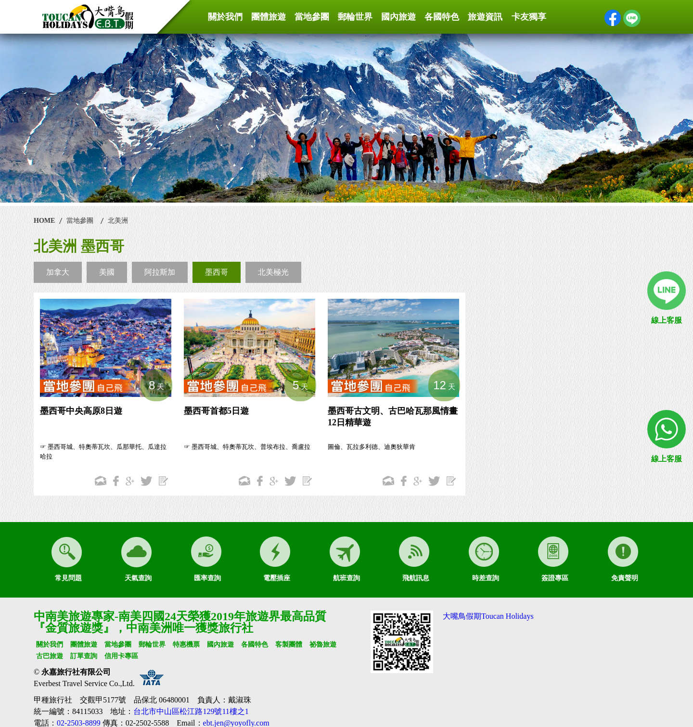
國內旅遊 (398, 17)
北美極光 (273, 272)
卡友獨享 (529, 17)
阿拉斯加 (159, 272)
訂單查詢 (83, 656)
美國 (107, 272)
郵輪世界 (355, 17)
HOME (44, 220)
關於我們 (225, 17)
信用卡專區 (121, 656)
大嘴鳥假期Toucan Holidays (488, 616)
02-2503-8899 (79, 723)
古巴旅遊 (49, 656)
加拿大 (57, 272)
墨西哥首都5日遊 (216, 411)
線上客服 (666, 320)
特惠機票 (186, 644)
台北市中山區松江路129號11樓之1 (190, 711)
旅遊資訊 (485, 17)
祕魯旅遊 (322, 644)
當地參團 (312, 17)
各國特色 (441, 17)
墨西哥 (216, 272)
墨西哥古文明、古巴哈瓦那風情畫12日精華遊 (393, 416)
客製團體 (288, 644)
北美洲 (118, 220)
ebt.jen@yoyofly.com (236, 723)
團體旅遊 (268, 17)
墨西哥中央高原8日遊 (81, 411)
